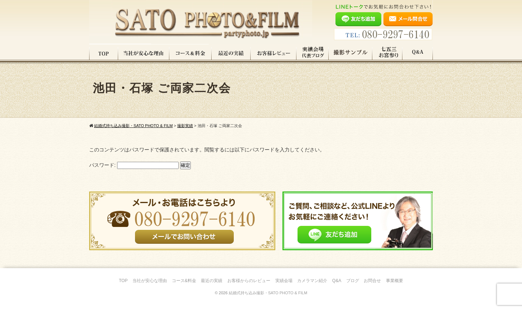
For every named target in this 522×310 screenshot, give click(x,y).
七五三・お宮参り (387, 53)
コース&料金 (184, 280)
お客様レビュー (273, 53)
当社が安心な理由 (143, 53)
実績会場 (284, 280)
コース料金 (190, 53)
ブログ (352, 280)
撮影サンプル (350, 53)
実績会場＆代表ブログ (312, 53)
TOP (103, 53)
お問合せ (372, 280)
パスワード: (134, 165)
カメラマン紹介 (312, 280)
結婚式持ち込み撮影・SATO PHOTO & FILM (268, 293)
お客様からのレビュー (248, 280)
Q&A (417, 53)
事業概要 (394, 280)
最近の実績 (231, 53)
